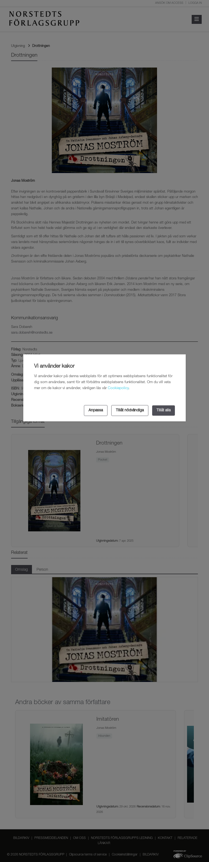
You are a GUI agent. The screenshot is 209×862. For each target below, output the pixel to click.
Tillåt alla (163, 410)
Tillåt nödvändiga (130, 410)
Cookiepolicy (118, 388)
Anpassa (96, 410)
